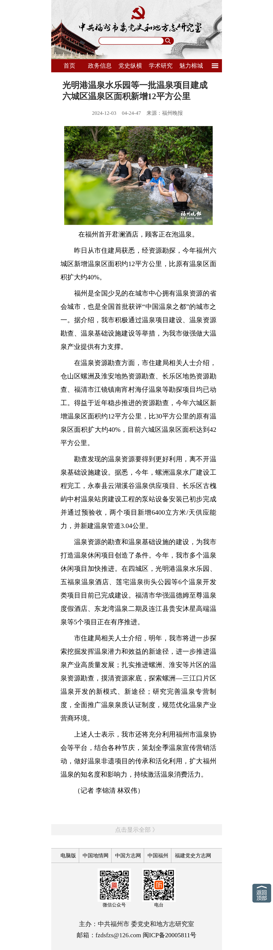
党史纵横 (130, 65)
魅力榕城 (191, 65)
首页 (69, 65)
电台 (159, 904)
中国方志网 (128, 855)
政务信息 (100, 65)
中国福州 (158, 855)
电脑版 (68, 855)
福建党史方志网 (193, 855)
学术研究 (161, 65)
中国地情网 (96, 855)
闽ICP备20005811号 (170, 935)
